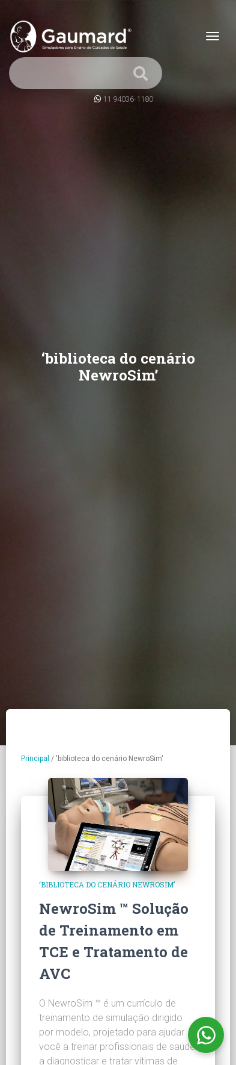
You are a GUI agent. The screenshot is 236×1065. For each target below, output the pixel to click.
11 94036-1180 (128, 99)
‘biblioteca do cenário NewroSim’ (107, 884)
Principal (35, 758)
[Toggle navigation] (212, 36)
